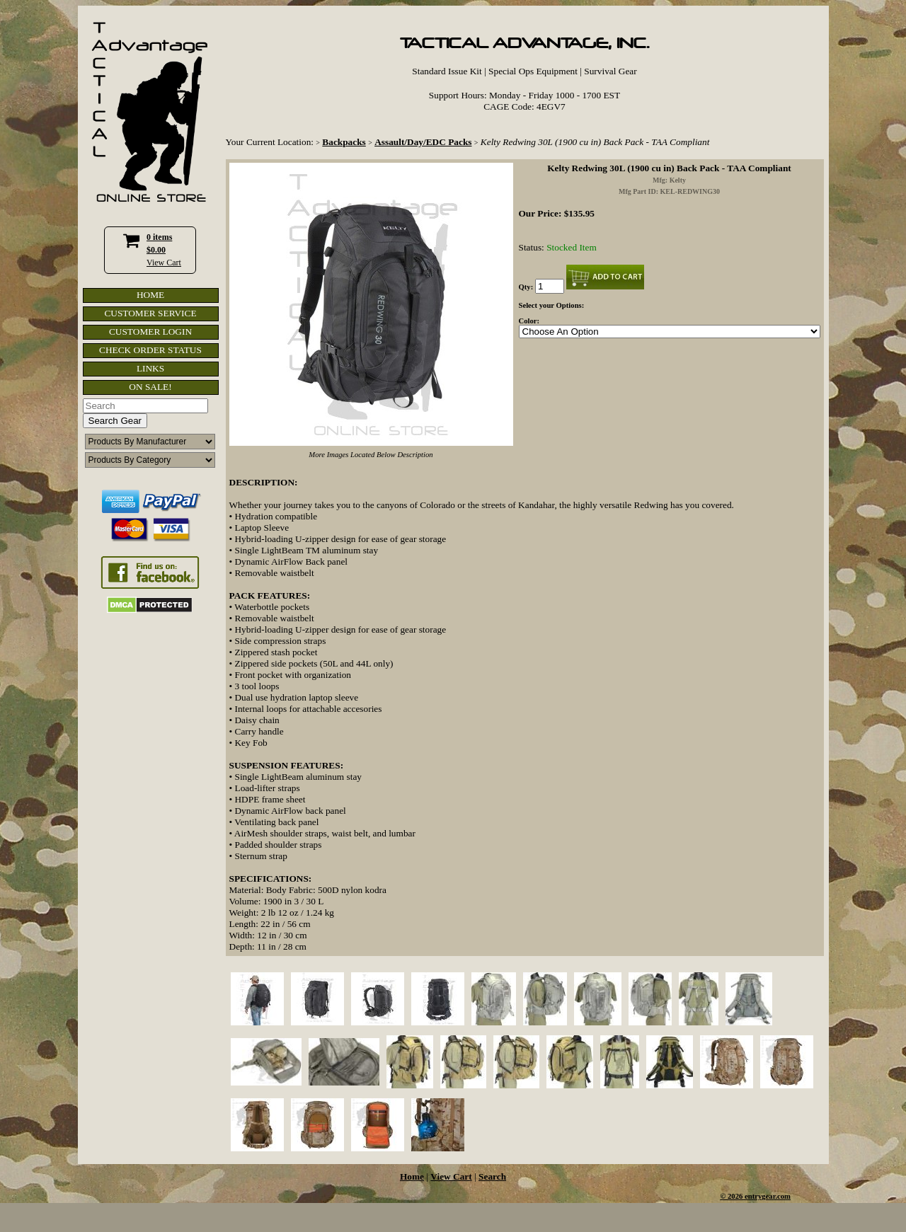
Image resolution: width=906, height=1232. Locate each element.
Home (412, 1176)
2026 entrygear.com (759, 1196)
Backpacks (343, 142)
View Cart (164, 262)
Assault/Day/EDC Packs (422, 142)
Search (492, 1176)
